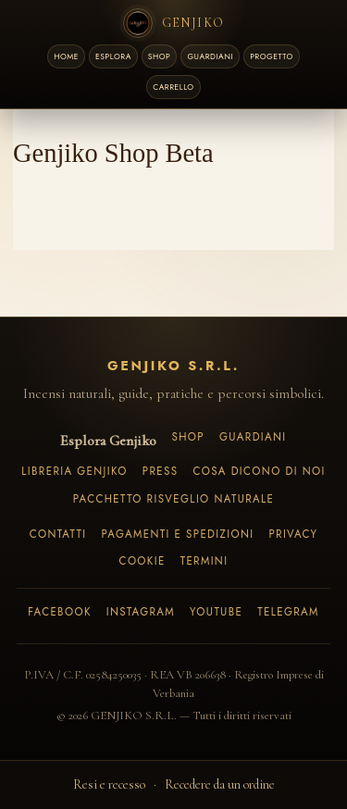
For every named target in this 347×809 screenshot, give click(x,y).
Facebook (60, 611)
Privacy (292, 534)
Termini (204, 561)
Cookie (142, 561)
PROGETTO (271, 56)
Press (161, 471)
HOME (66, 56)
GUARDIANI (210, 56)
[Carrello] (173, 87)
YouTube (216, 611)
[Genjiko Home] (174, 23)
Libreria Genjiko (74, 471)
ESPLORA (113, 56)
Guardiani (253, 436)
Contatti (58, 534)
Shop (187, 436)
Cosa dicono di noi (258, 471)
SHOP (159, 56)
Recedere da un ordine (220, 784)
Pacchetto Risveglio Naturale (174, 499)
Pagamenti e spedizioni (177, 534)
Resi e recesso (109, 784)
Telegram (288, 611)
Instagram (140, 611)
